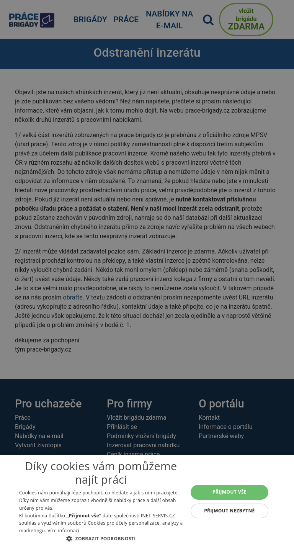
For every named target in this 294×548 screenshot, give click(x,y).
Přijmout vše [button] (229, 492)
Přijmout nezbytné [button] (229, 510)
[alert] (147, 274)
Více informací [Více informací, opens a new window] (63, 530)
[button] (101, 538)
